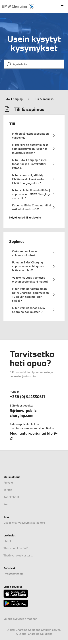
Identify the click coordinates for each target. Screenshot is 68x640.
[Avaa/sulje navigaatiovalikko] (62, 6)
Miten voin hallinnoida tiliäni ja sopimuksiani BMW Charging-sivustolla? (31, 194)
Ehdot (7, 541)
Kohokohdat (11, 497)
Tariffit (7, 490)
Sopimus (16, 241)
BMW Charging (13, 99)
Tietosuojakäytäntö (15, 548)
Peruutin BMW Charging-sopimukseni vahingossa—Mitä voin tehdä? (29, 266)
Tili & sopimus (44, 99)
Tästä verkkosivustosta (18, 555)
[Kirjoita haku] (34, 64)
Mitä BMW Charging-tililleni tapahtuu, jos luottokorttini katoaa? (29, 164)
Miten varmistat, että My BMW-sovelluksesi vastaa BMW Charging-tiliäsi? (28, 179)
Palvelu (8, 482)
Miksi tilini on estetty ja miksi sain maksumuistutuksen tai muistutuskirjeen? (30, 148)
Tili (12, 123)
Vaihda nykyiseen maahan (21, 618)
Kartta (7, 504)
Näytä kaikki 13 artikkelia (25, 217)
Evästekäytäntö (13, 574)
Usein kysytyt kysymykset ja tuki (24, 522)
